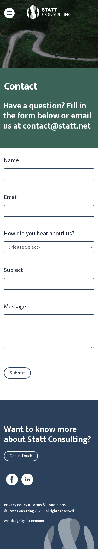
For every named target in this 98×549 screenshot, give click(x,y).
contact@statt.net (54, 126)
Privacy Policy (15, 505)
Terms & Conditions (48, 505)
